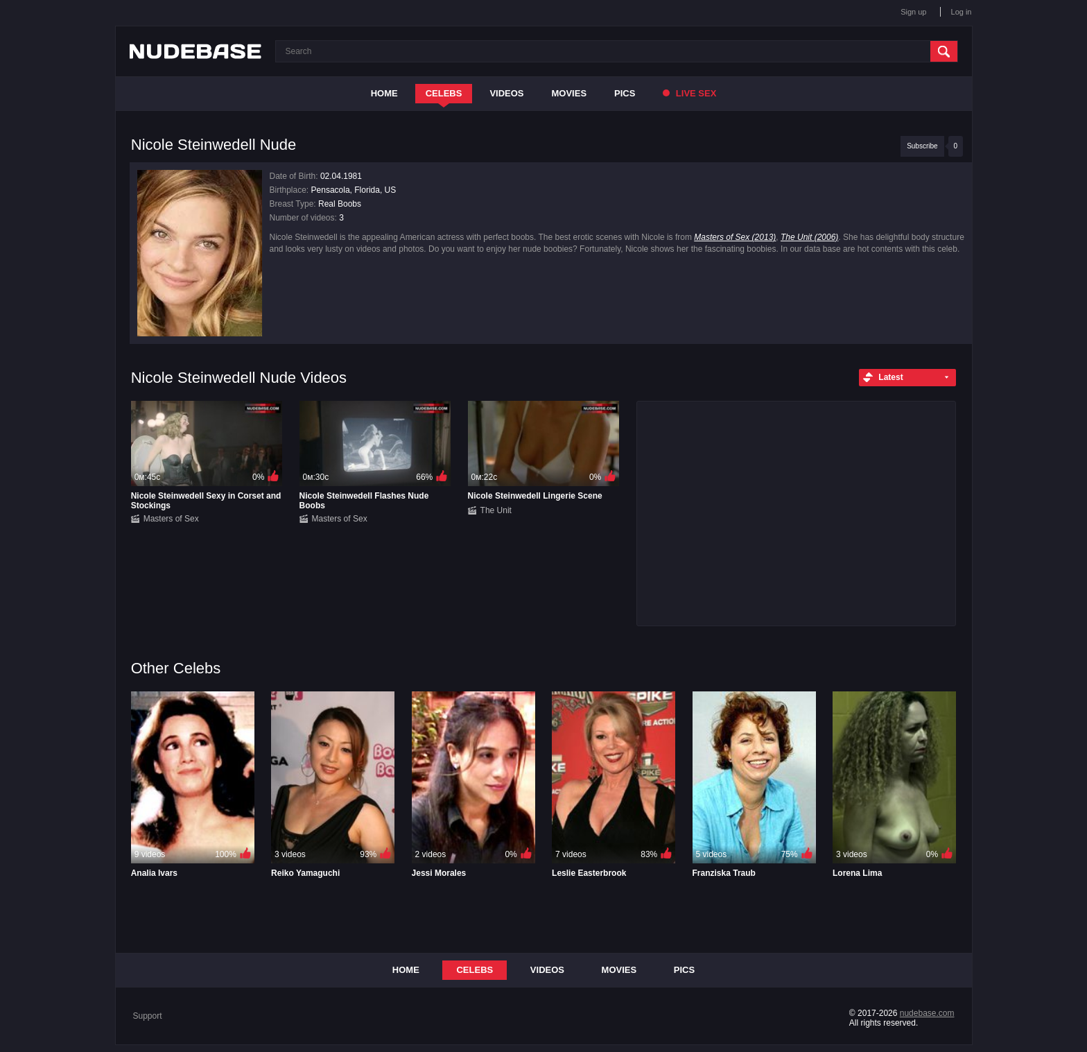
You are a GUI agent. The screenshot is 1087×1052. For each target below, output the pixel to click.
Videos (506, 93)
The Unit (496, 510)
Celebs (444, 93)
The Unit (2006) (809, 237)
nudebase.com (927, 1013)
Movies (569, 93)
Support (147, 1016)
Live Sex (689, 93)
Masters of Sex (171, 519)
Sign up (913, 12)
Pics (624, 93)
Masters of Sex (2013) (735, 237)
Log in (961, 12)
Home (384, 93)
